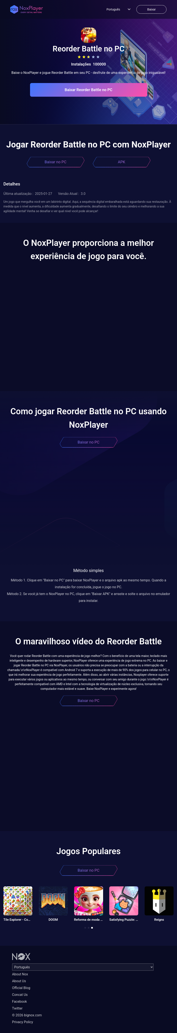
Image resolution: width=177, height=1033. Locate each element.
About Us (19, 981)
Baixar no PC (55, 162)
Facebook (19, 1001)
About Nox (20, 974)
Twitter (17, 1008)
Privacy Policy (22, 1022)
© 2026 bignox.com (27, 1015)
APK (121, 162)
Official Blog (21, 988)
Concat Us (20, 995)
